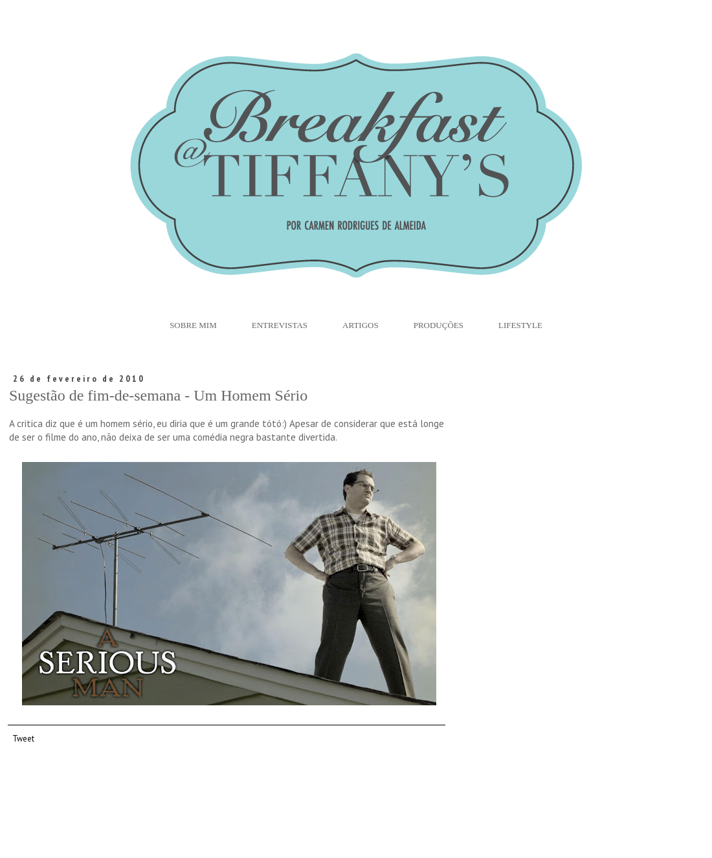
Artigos (360, 325)
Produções (438, 325)
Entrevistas (279, 325)
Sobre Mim (193, 325)
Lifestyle (520, 325)
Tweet (23, 738)
